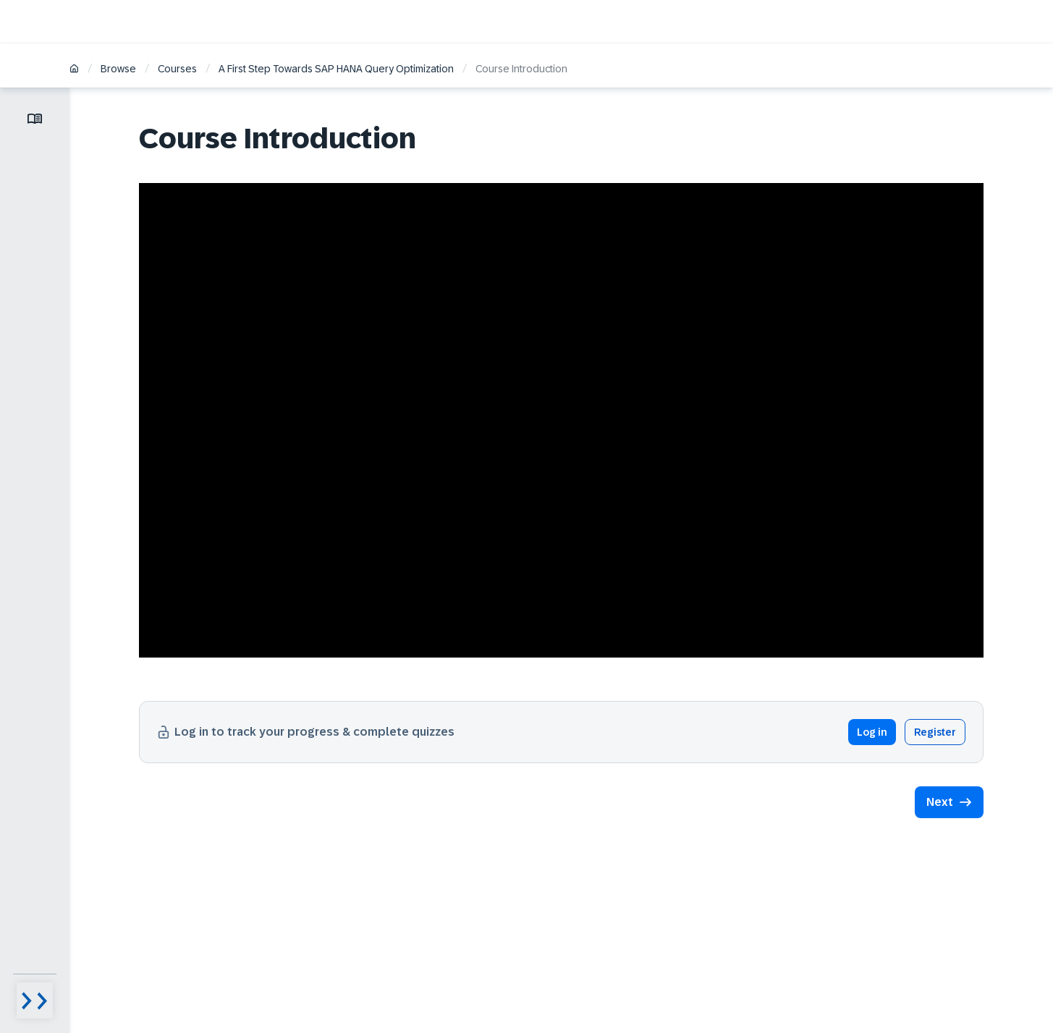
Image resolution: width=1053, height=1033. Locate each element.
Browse (118, 69)
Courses (177, 69)
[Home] (74, 70)
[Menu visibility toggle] (35, 1000)
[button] (949, 802)
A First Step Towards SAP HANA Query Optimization (336, 69)
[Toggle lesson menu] (35, 118)
